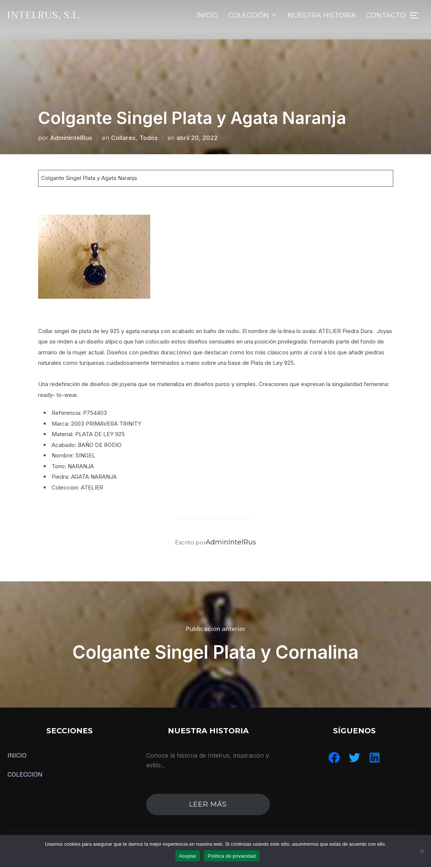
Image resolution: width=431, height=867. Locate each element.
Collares (123, 138)
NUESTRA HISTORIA (322, 15)
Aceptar (188, 856)
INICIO (207, 15)
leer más (208, 804)
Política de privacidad (231, 856)
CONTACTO (386, 15)
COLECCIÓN (252, 15)
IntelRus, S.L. (44, 15)
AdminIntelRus (71, 138)
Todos (148, 138)
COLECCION (25, 774)
